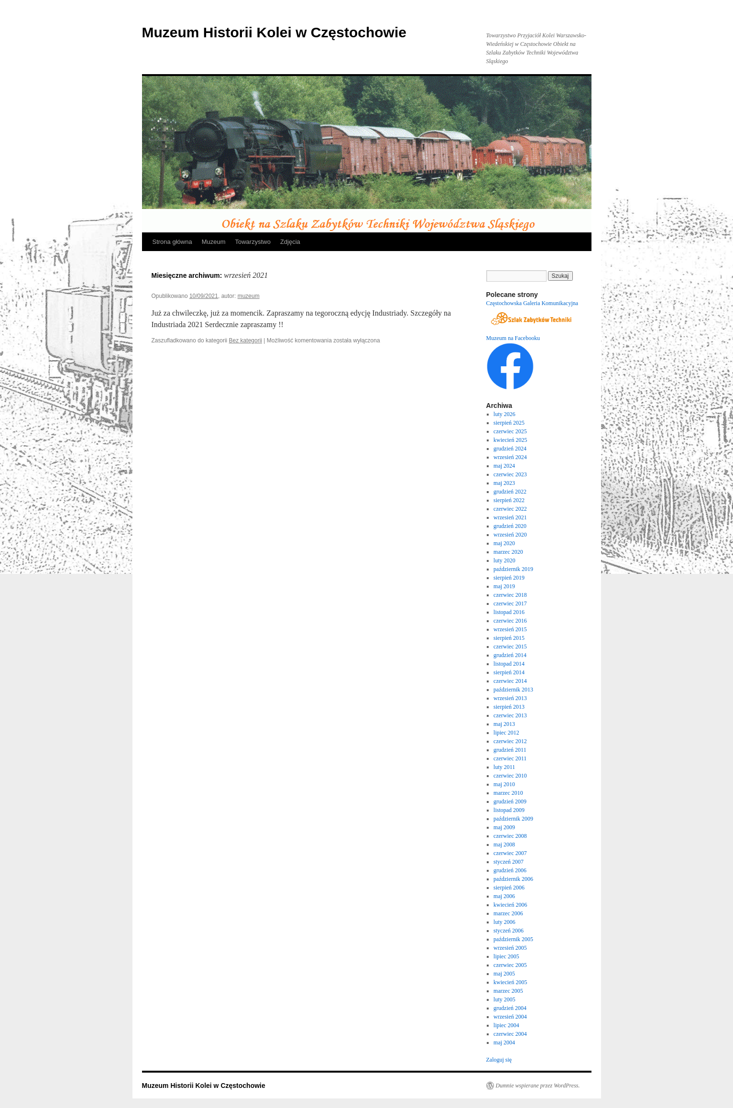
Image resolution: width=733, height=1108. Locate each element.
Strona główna (172, 241)
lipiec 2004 (506, 1025)
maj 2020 (504, 543)
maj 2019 (504, 586)
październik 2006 (513, 879)
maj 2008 (504, 844)
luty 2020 (504, 560)
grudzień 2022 (509, 491)
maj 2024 (504, 465)
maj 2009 (504, 827)
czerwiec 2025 (510, 431)
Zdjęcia (290, 241)
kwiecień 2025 (510, 440)
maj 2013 (504, 724)
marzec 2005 (508, 990)
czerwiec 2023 (510, 474)
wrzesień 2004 (510, 1016)
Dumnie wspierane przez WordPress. (538, 1085)
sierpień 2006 (509, 887)
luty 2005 (504, 999)
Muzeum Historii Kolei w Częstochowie (274, 32)
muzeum (249, 296)
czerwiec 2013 (510, 715)
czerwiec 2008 (510, 836)
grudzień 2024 (509, 448)
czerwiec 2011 (509, 758)
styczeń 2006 (508, 930)
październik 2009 (513, 818)
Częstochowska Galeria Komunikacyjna (532, 303)
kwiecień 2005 (510, 982)
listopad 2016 (509, 612)
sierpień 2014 (509, 672)
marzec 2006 (508, 913)
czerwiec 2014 (510, 681)
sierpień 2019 (509, 577)
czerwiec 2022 (510, 508)
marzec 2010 (508, 793)
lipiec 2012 (506, 732)
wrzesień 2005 (510, 947)
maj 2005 (504, 973)
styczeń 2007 (508, 861)
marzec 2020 (508, 552)
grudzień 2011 (509, 749)
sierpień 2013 (509, 706)
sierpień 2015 (509, 638)
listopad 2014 (509, 663)
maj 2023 (504, 483)
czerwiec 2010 (510, 775)
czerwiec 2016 (510, 620)
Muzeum (214, 241)
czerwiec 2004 (510, 1034)
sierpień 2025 (509, 422)
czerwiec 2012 (510, 741)
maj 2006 (504, 896)
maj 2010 (504, 784)
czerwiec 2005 (510, 965)
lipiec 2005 (506, 956)
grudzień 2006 (509, 870)
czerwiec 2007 (510, 853)
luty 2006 (504, 922)
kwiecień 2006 (510, 904)
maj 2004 (504, 1042)
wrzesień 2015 (510, 629)
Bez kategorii (245, 340)
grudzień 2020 (509, 526)
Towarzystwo (252, 241)
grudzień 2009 (509, 801)
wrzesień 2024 (510, 457)
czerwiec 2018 (510, 595)
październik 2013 (513, 689)
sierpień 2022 (509, 500)
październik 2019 (513, 569)
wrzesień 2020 (510, 534)
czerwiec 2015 (510, 646)
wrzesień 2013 (510, 698)
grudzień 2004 (509, 1008)
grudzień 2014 (509, 655)
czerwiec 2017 (510, 603)
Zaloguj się (499, 1059)
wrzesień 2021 (510, 517)
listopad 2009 (509, 810)
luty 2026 (504, 414)
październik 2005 (513, 939)
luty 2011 (504, 767)
